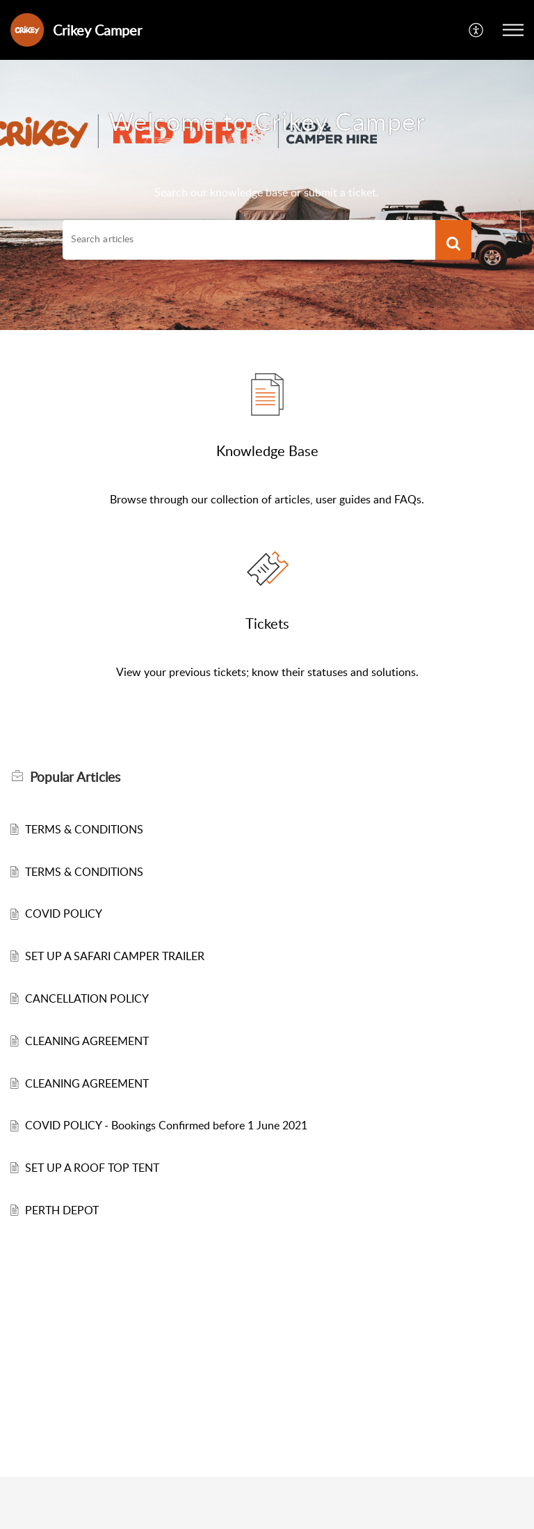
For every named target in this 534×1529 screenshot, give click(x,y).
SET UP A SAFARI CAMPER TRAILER (114, 956)
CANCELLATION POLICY (87, 998)
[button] (476, 30)
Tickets (267, 623)
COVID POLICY (63, 913)
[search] (249, 239)
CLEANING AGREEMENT (87, 1041)
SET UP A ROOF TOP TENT (92, 1167)
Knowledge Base (267, 450)
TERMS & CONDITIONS (84, 829)
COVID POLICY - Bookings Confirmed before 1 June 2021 (166, 1125)
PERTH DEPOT (62, 1210)
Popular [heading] (75, 777)
